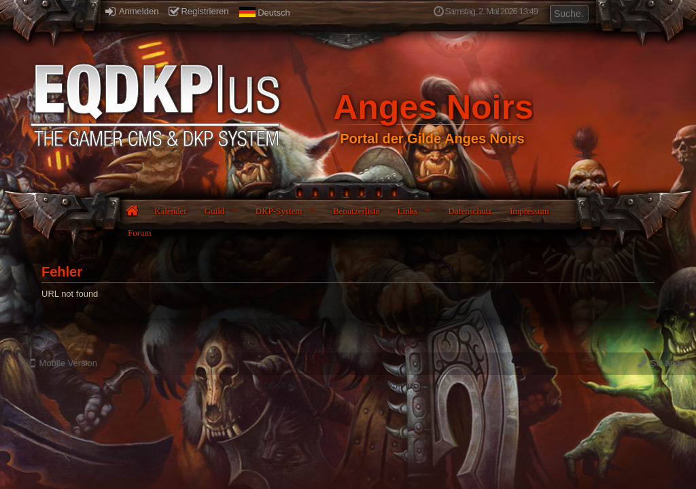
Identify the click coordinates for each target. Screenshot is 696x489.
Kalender (170, 211)
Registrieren (198, 11)
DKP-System (279, 211)
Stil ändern (665, 363)
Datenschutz (470, 211)
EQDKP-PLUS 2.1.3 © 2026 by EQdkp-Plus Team (348, 386)
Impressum (529, 211)
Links (407, 211)
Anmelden (131, 11)
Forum (140, 233)
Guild (215, 211)
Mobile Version (64, 363)
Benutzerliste (356, 211)
